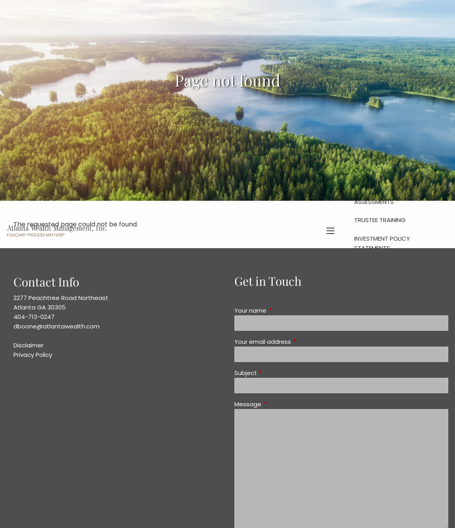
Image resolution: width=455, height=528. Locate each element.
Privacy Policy (32, 355)
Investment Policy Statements (382, 243)
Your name (280, 310)
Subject (275, 373)
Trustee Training (380, 220)
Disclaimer (28, 345)
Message (278, 404)
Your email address (292, 342)
